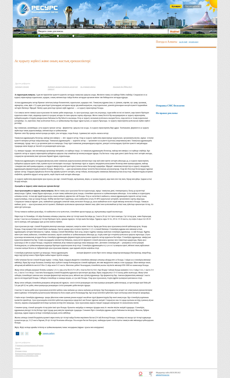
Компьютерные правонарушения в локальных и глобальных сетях (28, 354)
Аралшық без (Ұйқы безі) (122, 87)
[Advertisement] (84, 48)
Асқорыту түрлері (22, 87)
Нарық (17, 348)
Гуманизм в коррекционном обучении (29, 345)
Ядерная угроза (21, 351)
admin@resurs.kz (162, 375)
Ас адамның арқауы (87, 87)
